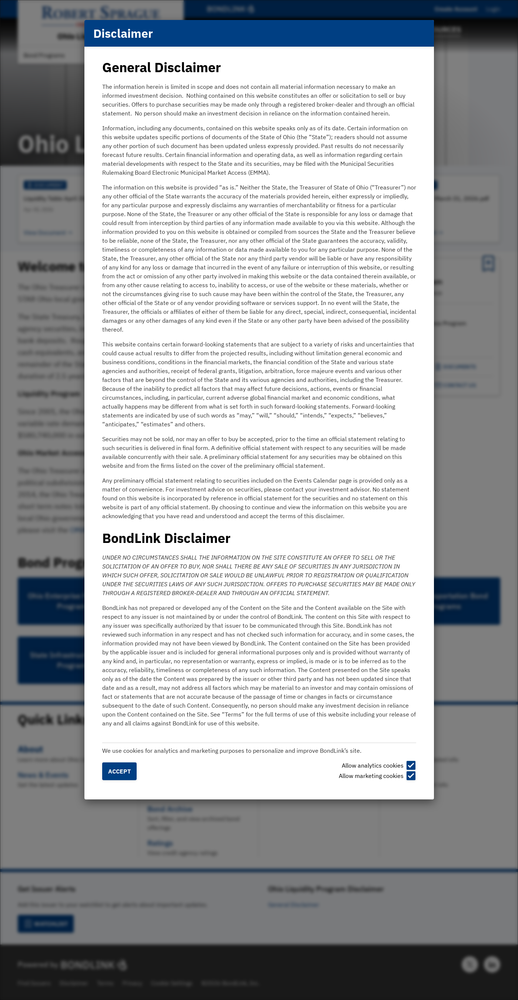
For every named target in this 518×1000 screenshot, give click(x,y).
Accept (119, 771)
